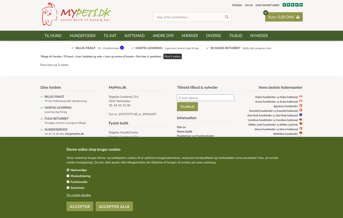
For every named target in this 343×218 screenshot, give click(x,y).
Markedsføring (80, 176)
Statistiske (77, 188)
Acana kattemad (289, 101)
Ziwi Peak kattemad (287, 115)
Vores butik (184, 131)
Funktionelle (79, 182)
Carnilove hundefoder (260, 119)
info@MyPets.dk (74, 133)
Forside (237, 5)
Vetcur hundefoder (264, 129)
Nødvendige (78, 170)
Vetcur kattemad (288, 129)
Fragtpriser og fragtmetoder (195, 136)
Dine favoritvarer (267, 5)
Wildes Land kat (289, 124)
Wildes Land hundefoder (262, 124)
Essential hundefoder (261, 110)
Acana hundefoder (265, 101)
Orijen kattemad (289, 96)
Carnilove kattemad (287, 119)
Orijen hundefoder (265, 96)
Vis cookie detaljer (78, 195)
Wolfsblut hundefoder (285, 133)
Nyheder (259, 35)
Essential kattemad (287, 110)
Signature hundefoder (286, 106)
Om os (249, 5)
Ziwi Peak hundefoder (259, 115)
